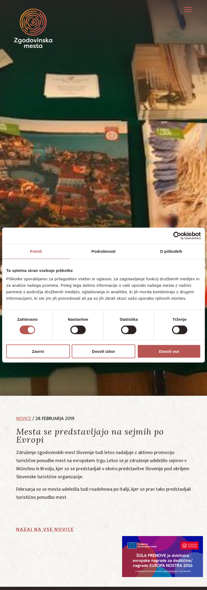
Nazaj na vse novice (45, 530)
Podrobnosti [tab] (103, 251)
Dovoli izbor (103, 351)
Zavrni (38, 351)
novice (23, 419)
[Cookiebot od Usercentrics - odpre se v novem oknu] (177, 235)
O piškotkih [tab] (171, 251)
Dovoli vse (169, 351)
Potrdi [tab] (36, 251)
